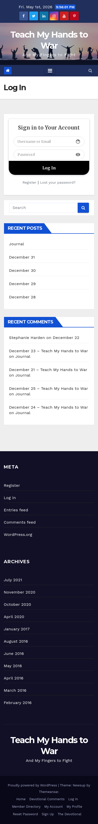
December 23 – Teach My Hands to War (48, 350)
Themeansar (48, 792)
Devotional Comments (46, 799)
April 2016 (13, 678)
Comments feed (20, 522)
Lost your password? (57, 182)
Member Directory (26, 806)
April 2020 (14, 616)
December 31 (22, 257)
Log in (10, 497)
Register (29, 182)
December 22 (66, 337)
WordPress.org (18, 534)
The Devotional (69, 814)
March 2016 (15, 690)
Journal (16, 244)
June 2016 (14, 653)
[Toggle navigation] (50, 70)
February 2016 (18, 702)
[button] (90, 70)
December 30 (22, 270)
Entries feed (16, 510)
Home (21, 799)
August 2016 (16, 641)
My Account (53, 806)
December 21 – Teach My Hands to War (48, 369)
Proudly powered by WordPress (33, 785)
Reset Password (25, 814)
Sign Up (48, 814)
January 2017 (17, 629)
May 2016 (13, 665)
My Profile (74, 806)
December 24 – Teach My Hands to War (48, 407)
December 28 (22, 297)
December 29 (22, 283)
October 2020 (17, 604)
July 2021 (13, 579)
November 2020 (19, 592)
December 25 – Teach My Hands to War (48, 388)
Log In (73, 799)
